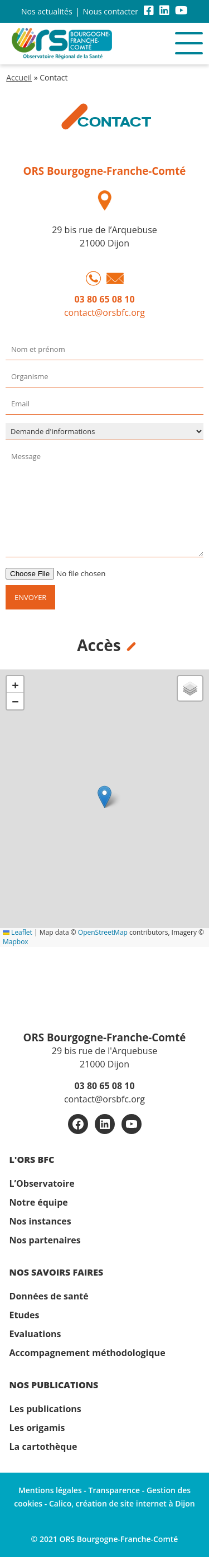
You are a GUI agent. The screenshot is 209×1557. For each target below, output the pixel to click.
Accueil (19, 77)
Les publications (45, 1409)
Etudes (24, 1315)
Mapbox (15, 941)
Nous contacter (110, 11)
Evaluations (35, 1334)
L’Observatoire (42, 1183)
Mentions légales (50, 1490)
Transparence (114, 1490)
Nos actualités (46, 11)
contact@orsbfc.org (104, 312)
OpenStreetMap (103, 932)
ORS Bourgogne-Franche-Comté (104, 171)
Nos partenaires (45, 1240)
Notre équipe (38, 1202)
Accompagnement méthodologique (87, 1353)
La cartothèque (43, 1446)
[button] (104, 796)
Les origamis (37, 1428)
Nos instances (40, 1221)
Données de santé (49, 1296)
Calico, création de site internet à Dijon (122, 1503)
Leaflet (17, 932)
